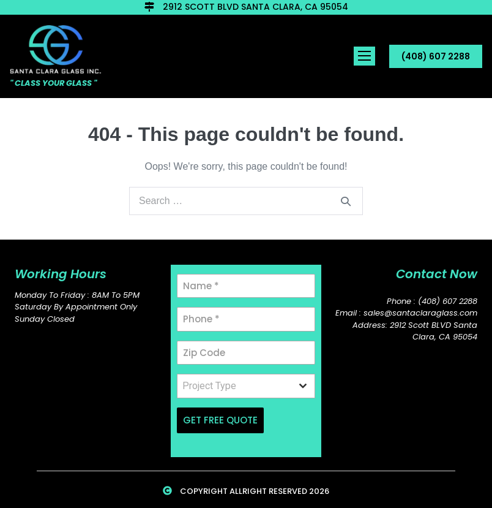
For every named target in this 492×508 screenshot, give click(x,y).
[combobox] (246, 386)
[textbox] (234, 386)
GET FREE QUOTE (220, 420)
